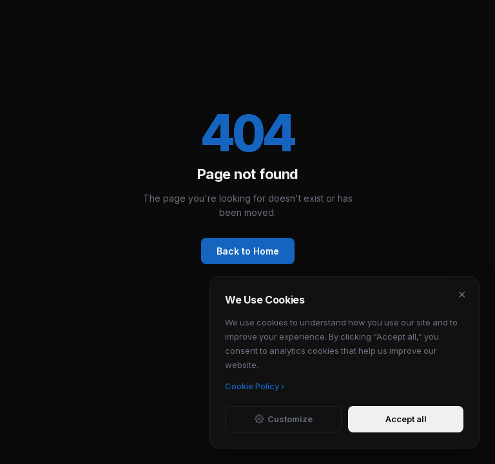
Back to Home (248, 251)
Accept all (406, 419)
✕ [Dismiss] (462, 294)
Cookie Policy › (254, 386)
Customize (284, 419)
